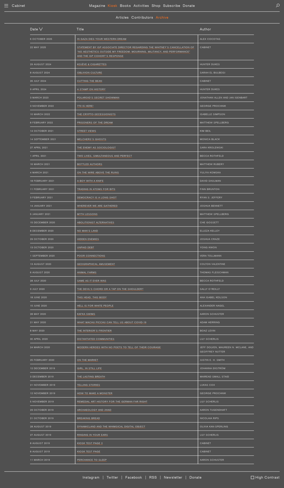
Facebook (133, 477)
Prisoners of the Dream (95, 122)
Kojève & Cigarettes (92, 64)
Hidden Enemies (88, 239)
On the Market (87, 359)
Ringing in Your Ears (92, 434)
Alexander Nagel (212, 305)
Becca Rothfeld (212, 155)
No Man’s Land (87, 230)
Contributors (142, 17)
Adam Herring (210, 322)
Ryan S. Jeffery (211, 197)
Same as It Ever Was (91, 280)
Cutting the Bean (89, 80)
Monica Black (210, 139)
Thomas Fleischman (214, 272)
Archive (162, 17)
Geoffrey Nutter (212, 351)
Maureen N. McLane (233, 347)
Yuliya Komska (210, 172)
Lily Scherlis (209, 338)
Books (125, 5)
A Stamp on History (91, 89)
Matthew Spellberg (214, 122)
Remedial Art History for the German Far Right (112, 401)
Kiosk (112, 5)
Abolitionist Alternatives (95, 222)
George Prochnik (213, 105)
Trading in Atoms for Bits (96, 189)
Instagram (91, 477)
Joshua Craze (210, 239)
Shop (156, 5)
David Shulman (210, 180)
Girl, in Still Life (89, 368)
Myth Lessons (87, 214)
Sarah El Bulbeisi (212, 72)
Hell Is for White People (95, 305)
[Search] (278, 5)
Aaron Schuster (212, 313)
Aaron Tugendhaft (213, 409)
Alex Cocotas (210, 38)
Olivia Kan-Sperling (214, 426)
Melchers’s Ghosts (91, 139)
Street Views (86, 130)
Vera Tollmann (211, 255)
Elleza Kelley (210, 230)
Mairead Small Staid (214, 376)
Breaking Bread (88, 418)
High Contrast (267, 477)
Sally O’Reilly (210, 289)
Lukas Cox (207, 384)
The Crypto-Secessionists (96, 114)
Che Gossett (209, 222)
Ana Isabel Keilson (213, 297)
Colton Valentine (212, 264)
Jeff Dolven (208, 347)
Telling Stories (88, 384)
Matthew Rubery (212, 164)
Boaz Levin (207, 330)
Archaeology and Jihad (94, 409)
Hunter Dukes (210, 64)
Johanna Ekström (212, 368)
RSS (153, 477)
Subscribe (171, 5)
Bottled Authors (89, 164)
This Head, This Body (92, 297)
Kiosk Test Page (88, 451)
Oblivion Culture (89, 72)
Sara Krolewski (211, 147)
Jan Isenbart (238, 97)
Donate (189, 5)
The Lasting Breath (91, 376)
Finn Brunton (210, 189)
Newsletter (173, 477)
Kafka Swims (86, 313)
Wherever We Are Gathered (97, 205)
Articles (122, 17)
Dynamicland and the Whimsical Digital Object (111, 426)
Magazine (97, 5)
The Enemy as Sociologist (96, 147)
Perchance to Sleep (92, 459)
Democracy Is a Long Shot (97, 197)
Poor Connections (91, 255)
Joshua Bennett (211, 205)
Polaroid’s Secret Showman (98, 97)
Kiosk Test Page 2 (90, 443)
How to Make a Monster (94, 393)
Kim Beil (205, 130)
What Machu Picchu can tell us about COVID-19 (111, 322)
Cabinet (18, 5)
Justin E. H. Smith (212, 359)
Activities (141, 5)
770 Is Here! (85, 105)
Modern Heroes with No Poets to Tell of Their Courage (119, 347)
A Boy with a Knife (90, 180)
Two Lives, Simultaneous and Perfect (104, 155)
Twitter (112, 477)
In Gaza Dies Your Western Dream (101, 38)
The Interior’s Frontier (94, 330)
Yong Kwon (208, 247)
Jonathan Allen (211, 97)
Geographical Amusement (96, 264)
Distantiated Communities (95, 338)
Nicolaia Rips (209, 418)
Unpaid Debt (85, 247)
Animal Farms (87, 272)
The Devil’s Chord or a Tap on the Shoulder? (110, 289)
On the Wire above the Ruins (98, 172)
